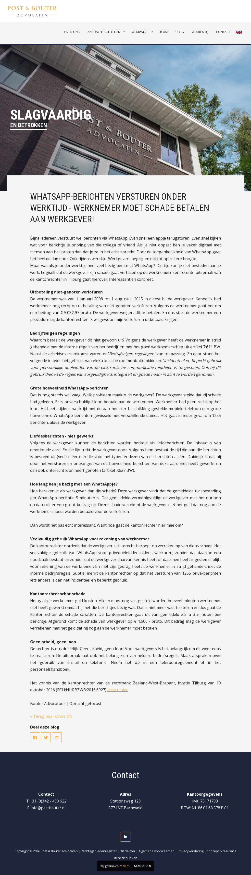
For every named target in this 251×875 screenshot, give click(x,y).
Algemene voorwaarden (156, 851)
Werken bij (200, 33)
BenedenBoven (125, 858)
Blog (180, 33)
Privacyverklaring (190, 851)
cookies (124, 866)
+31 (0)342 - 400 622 (48, 801)
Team (164, 33)
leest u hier (117, 690)
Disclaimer (127, 851)
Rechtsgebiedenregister (99, 851)
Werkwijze (140, 33)
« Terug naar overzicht (51, 716)
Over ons (72, 33)
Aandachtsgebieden (104, 33)
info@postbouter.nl (48, 808)
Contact (224, 33)
